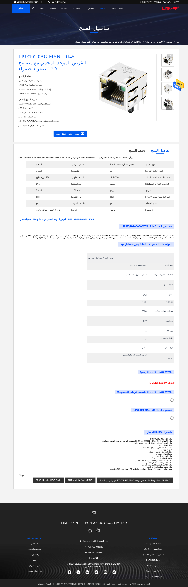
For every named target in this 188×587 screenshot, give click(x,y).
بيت (177, 42)
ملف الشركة (35, 543)
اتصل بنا (65, 8)
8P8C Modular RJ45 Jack (48, 480)
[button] (169, 108)
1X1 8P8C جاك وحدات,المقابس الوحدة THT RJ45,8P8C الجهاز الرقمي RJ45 (135, 480)
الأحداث (53, 8)
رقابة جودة (34, 554)
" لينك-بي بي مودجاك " (154, 42)
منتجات (103, 8)
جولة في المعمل (34, 549)
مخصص (92, 8)
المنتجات (169, 42)
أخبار (35, 560)
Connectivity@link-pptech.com (28, 2)
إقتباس (21, 8)
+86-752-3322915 (57, 2)
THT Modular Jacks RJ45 (80, 480)
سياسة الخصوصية (35, 571)
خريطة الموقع (34, 566)
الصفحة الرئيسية (117, 8)
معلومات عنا (78, 8)
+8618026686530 (94, 552)
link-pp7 (93, 558)
